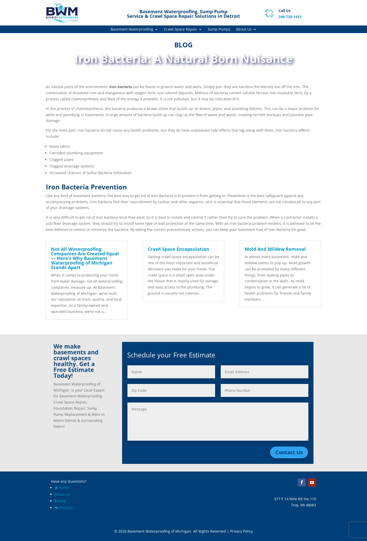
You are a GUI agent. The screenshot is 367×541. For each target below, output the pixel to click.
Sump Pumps (219, 29)
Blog (60, 500)
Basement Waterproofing (132, 29)
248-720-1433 (290, 16)
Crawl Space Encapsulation (178, 249)
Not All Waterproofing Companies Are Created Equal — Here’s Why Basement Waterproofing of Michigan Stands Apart (85, 258)
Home (62, 487)
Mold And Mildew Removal (275, 249)
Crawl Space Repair (180, 29)
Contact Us (289, 452)
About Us (244, 29)
